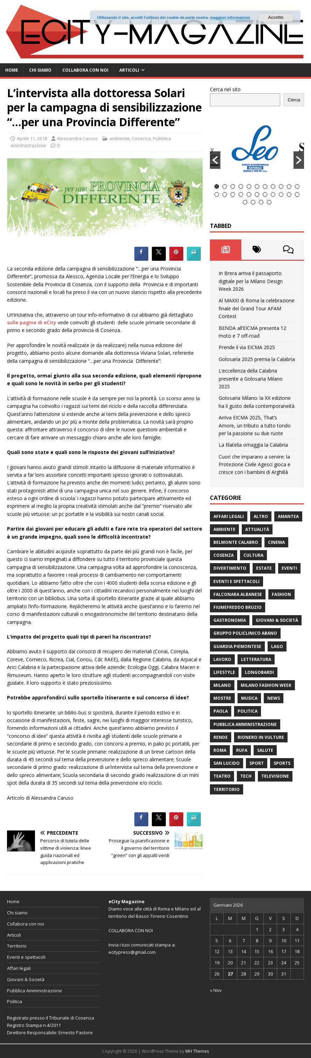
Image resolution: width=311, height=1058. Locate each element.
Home (11, 70)
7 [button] (265, 186)
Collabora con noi (85, 70)
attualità (257, 529)
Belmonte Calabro (235, 542)
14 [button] (233, 194)
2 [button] (224, 186)
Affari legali (228, 516)
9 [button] (281, 186)
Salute (265, 750)
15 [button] (241, 194)
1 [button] (216, 186)
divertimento (229, 568)
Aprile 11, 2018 (32, 138)
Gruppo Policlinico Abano (245, 633)
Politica (247, 711)
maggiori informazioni (230, 17)
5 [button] (249, 186)
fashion (281, 594)
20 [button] (281, 194)
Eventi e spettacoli (236, 581)
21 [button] (289, 194)
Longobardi (259, 672)
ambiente (119, 138)
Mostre (222, 698)
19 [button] (273, 194)
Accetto (275, 17)
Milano (222, 685)
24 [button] (253, 202)
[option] (257, 148)
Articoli (129, 70)
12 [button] (216, 194)
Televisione (275, 776)
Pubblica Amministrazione (245, 724)
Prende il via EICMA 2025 (247, 347)
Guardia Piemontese (237, 646)
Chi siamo (40, 70)
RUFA (241, 750)
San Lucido (226, 763)
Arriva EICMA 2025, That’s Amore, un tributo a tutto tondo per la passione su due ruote (255, 425)
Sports (282, 763)
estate (264, 568)
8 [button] (273, 186)
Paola (220, 711)
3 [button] (233, 186)
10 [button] (289, 186)
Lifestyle (224, 672)
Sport (256, 763)
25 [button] (261, 202)
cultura (253, 555)
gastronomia (229, 620)
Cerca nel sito (225, 89)
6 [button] (257, 186)
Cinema (276, 542)
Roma (219, 750)
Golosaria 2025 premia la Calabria (257, 359)
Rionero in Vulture (261, 737)
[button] (215, 160)
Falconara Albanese (237, 594)
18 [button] (265, 194)
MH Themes (197, 1051)
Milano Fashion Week (266, 685)
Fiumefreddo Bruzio (237, 607)
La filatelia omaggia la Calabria (253, 444)
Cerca (294, 99)
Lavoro (222, 659)
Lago (277, 646)
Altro (261, 516)
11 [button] (297, 186)
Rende (220, 737)
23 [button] (245, 202)
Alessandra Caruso (77, 138)
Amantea (288, 516)
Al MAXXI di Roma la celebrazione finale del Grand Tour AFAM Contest (257, 308)
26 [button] (269, 202)
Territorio (226, 789)
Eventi (289, 568)
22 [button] (297, 194)
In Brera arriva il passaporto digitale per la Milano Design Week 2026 (251, 281)
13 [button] (224, 194)
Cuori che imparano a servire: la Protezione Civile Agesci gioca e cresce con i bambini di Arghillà (254, 464)
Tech (246, 776)
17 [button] (257, 194)
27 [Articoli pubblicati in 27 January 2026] (230, 974)
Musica (249, 698)
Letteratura (256, 659)
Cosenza (141, 138)
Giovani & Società (277, 620)
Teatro (222, 776)
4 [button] (241, 186)
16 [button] (249, 194)
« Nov (216, 990)
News (273, 698)
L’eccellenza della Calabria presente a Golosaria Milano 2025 (251, 378)
